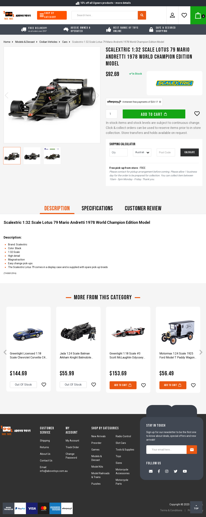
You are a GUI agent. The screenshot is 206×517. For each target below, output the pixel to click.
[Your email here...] (166, 449)
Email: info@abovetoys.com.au (54, 469)
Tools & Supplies (125, 449)
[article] (28, 352)
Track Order (72, 447)
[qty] (118, 152)
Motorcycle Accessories (123, 471)
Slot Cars (121, 442)
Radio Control (123, 436)
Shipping (45, 440)
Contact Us (46, 460)
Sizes (119, 462)
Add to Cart (154, 114)
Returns (44, 447)
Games (95, 449)
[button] (197, 113)
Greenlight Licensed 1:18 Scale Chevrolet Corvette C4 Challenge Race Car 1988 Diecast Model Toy (27, 356)
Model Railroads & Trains (100, 475)
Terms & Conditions (171, 510)
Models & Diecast (96, 458)
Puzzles (96, 483)
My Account (72, 440)
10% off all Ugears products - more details (103, 2)
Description (57, 208)
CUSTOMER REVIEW (143, 208)
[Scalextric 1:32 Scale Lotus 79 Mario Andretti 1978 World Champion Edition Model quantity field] (111, 113)
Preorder (96, 442)
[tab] (57, 209)
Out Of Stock (23, 384)
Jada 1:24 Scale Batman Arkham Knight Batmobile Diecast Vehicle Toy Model (77, 356)
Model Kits (97, 466)
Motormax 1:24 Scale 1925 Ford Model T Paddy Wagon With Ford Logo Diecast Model (176, 356)
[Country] (142, 152)
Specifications (97, 208)
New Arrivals (98, 436)
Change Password (71, 455)
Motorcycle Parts (122, 482)
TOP (196, 507)
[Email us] (150, 471)
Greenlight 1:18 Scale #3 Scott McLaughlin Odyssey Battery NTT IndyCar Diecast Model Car (127, 356)
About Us (45, 453)
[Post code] (166, 152)
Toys (118, 456)
